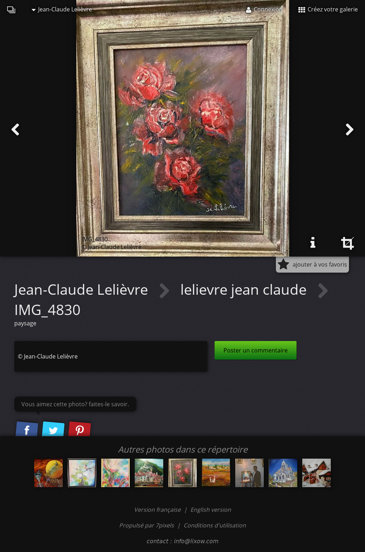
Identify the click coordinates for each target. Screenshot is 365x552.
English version (210, 510)
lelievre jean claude (245, 289)
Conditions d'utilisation (215, 525)
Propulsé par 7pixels (146, 525)
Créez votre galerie (328, 9)
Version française (158, 510)
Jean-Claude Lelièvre (62, 9)
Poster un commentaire (255, 350)
